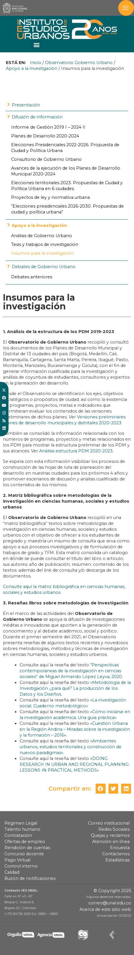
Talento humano (22, 829)
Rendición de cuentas (27, 847)
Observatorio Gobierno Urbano (79, 62)
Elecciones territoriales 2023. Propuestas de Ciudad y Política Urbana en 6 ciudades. (67, 185)
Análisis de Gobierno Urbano (41, 235)
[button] (36, 44)
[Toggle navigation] (126, 8)
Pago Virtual (17, 860)
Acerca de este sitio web (105, 909)
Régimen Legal (20, 823)
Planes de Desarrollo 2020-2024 (45, 136)
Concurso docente (24, 853)
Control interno (21, 866)
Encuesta (120, 847)
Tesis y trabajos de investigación (44, 244)
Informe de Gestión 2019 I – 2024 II (48, 127)
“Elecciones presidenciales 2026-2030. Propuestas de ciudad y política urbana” (67, 209)
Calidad (11, 872)
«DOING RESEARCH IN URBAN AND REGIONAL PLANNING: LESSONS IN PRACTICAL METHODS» (74, 764)
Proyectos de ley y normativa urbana (50, 197)
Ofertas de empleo (24, 841)
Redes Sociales (114, 829)
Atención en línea (111, 841)
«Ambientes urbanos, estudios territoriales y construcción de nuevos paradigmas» (70, 746)
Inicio (35, 62)
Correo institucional (109, 823)
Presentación (26, 105)
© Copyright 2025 (112, 890)
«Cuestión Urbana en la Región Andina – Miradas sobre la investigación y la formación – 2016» (75, 729)
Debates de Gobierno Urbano (43, 266)
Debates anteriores (31, 277)
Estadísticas (117, 860)
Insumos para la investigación (42, 253)
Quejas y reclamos (110, 835)
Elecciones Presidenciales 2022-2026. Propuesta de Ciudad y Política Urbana (65, 147)
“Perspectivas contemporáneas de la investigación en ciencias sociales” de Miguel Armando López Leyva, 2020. (71, 670)
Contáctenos (116, 853)
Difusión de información (37, 117)
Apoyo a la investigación (31, 68)
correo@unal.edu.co (109, 903)
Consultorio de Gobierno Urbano (46, 159)
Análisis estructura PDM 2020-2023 (76, 451)
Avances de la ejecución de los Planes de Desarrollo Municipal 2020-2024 (65, 171)
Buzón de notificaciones (30, 878)
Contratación (18, 835)
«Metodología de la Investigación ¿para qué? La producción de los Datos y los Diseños (75, 688)
